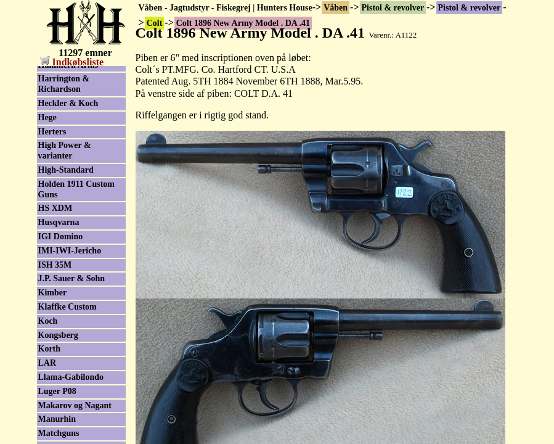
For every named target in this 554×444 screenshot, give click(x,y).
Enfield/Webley (66, 205)
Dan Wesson (60, 177)
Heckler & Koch (68, 422)
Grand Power (63, 331)
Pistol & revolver (393, 7)
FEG (47, 261)
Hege (47, 437)
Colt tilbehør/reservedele (75, 105)
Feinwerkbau (62, 275)
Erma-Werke (62, 219)
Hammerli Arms (68, 384)
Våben (336, 7)
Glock (49, 318)
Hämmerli (57, 370)
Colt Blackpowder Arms (71, 144)
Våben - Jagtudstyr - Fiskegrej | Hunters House (225, 7)
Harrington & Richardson (64, 403)
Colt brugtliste (65, 86)
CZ (44, 163)
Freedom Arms (66, 303)
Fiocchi (51, 289)
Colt (46, 71)
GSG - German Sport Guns (77, 351)
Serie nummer (64, 124)
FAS (46, 247)
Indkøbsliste (72, 62)
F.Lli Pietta (58, 233)
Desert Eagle (61, 190)
